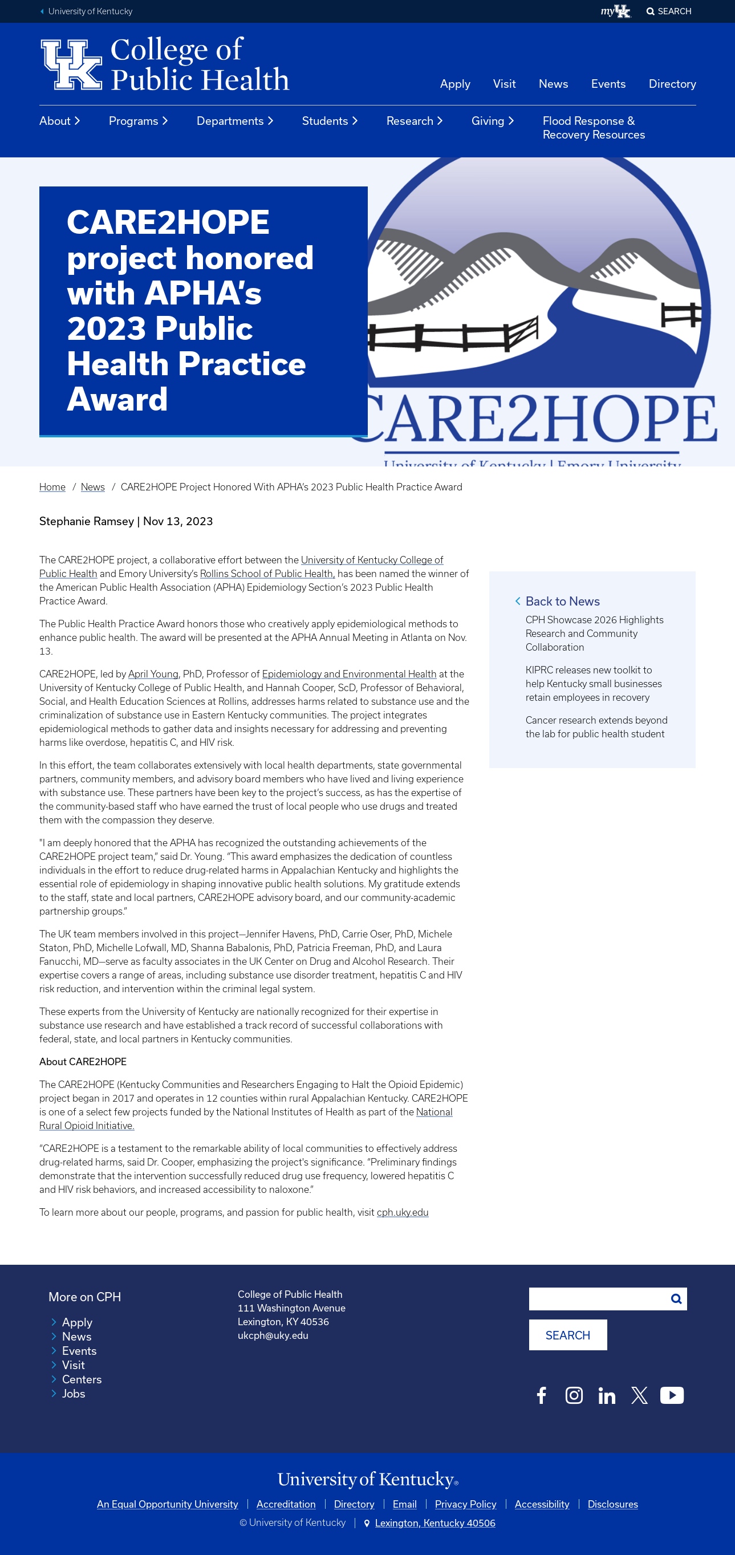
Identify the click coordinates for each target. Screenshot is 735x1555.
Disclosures (613, 1503)
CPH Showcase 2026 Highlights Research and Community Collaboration (595, 633)
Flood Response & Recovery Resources (594, 127)
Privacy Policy (466, 1503)
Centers (82, 1379)
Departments (236, 121)
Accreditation (286, 1503)
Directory (672, 83)
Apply (455, 83)
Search (675, 11)
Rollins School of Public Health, (267, 574)
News (553, 83)
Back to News (563, 601)
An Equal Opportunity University (167, 1503)
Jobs (74, 1393)
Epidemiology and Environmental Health (349, 674)
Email (405, 1503)
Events (608, 83)
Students (330, 121)
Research (415, 121)
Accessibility (542, 1503)
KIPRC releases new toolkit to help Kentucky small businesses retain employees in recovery (594, 684)
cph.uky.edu (403, 1212)
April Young (153, 674)
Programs (139, 121)
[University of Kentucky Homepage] (367, 1480)
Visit (504, 83)
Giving (493, 121)
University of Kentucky (90, 11)
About (60, 121)
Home (52, 487)
